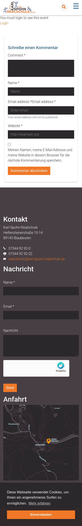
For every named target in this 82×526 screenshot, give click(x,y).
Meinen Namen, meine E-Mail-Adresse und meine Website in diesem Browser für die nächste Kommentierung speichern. (40, 155)
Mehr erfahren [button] (40, 503)
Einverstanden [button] (41, 514)
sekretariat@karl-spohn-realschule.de (37, 259)
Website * (15, 126)
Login (4, 23)
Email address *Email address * (32, 102)
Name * (13, 83)
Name (9, 282)
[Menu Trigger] (76, 6)
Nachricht (10, 330)
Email (8, 306)
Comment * (16, 55)
